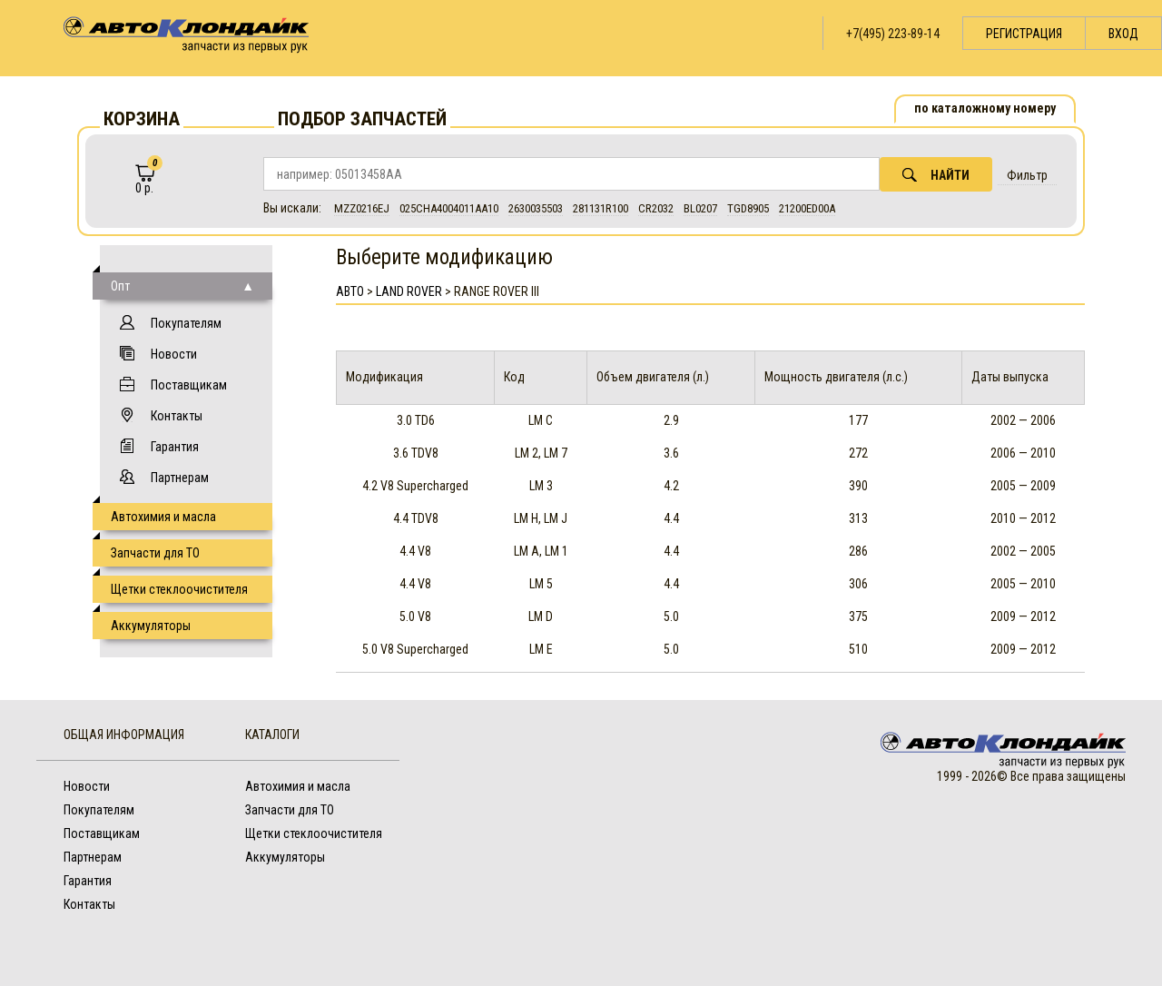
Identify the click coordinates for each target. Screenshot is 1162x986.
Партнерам (180, 477)
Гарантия (175, 446)
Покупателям (186, 323)
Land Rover (409, 291)
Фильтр (1027, 175)
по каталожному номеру (985, 108)
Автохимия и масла (163, 516)
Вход (1123, 33)
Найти (936, 174)
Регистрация (1024, 33)
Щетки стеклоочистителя (179, 589)
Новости (174, 354)
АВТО (350, 291)
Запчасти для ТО (155, 553)
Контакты (176, 416)
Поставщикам (189, 385)
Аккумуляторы (151, 625)
